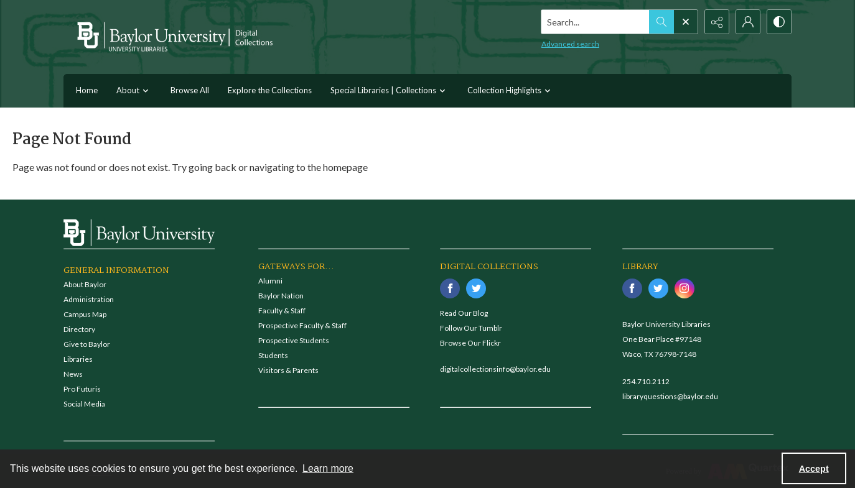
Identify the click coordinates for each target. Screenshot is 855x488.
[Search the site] (595, 22)
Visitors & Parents (288, 370)
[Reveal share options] (717, 22)
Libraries (78, 359)
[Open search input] (686, 22)
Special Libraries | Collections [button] (389, 91)
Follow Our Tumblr (471, 328)
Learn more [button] (327, 468)
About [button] (134, 91)
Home (87, 90)
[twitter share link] (476, 288)
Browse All (190, 90)
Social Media (84, 403)
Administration (88, 299)
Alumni (270, 280)
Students (273, 355)
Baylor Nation (281, 295)
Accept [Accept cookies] (814, 469)
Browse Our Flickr (470, 343)
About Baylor (84, 284)
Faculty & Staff (282, 310)
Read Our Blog (464, 313)
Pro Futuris (82, 389)
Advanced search (570, 43)
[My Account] (748, 22)
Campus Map (84, 314)
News (73, 374)
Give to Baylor (86, 344)
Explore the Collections (270, 90)
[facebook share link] (450, 288)
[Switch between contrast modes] (779, 22)
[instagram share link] (684, 288)
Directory (79, 329)
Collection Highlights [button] (510, 91)
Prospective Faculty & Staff (302, 325)
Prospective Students (293, 340)
